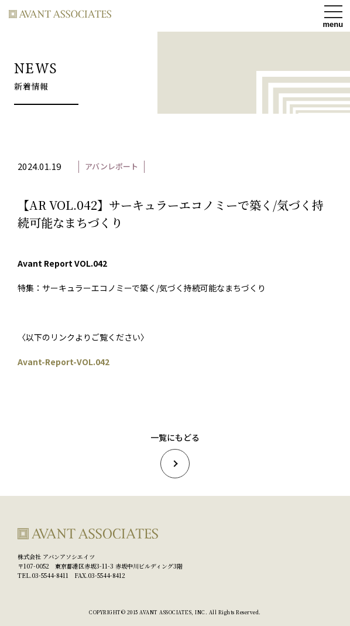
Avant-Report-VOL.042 (63, 362)
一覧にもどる (175, 455)
